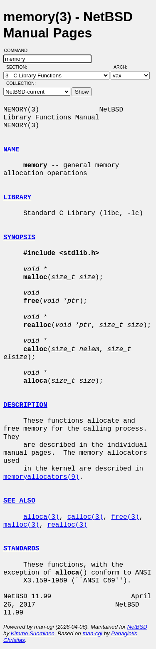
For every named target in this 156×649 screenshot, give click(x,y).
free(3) (125, 517)
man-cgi (92, 633)
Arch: (124, 66)
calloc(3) (85, 517)
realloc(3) (67, 525)
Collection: (21, 83)
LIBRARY (17, 197)
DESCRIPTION (25, 405)
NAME (11, 149)
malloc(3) (21, 525)
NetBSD (137, 627)
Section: (18, 66)
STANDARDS (21, 548)
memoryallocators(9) (41, 477)
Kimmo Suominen (32, 633)
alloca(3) (41, 517)
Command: (19, 50)
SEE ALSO (19, 500)
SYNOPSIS (19, 237)
